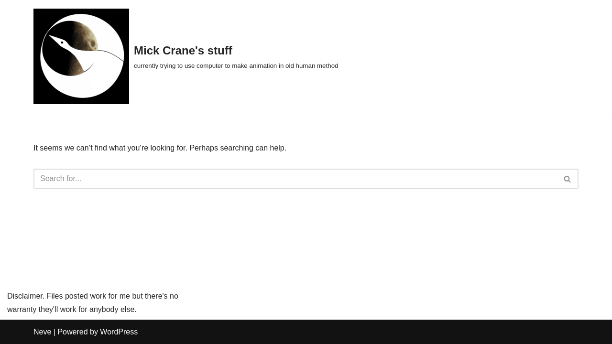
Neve (42, 332)
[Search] (295, 179)
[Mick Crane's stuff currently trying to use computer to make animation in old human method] (185, 56)
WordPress (119, 332)
